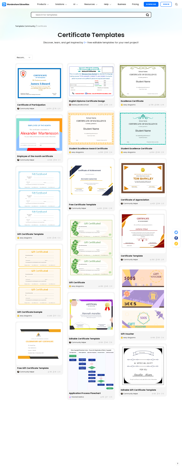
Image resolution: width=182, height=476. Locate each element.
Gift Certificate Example (29, 311)
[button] (23, 57)
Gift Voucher (127, 333)
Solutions (61, 4)
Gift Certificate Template (30, 234)
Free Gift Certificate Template (33, 368)
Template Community (25, 26)
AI (75, 4)
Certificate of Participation (31, 104)
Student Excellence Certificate (136, 148)
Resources (91, 4)
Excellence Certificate (132, 100)
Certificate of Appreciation (135, 199)
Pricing (135, 4)
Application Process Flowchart (85, 393)
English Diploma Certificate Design (87, 100)
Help (107, 4)
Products (43, 4)
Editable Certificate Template (84, 338)
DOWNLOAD (151, 4)
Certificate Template (132, 255)
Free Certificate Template (82, 204)
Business (122, 4)
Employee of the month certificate (35, 156)
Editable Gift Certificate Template (138, 389)
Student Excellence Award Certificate (88, 148)
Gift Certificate (77, 282)
